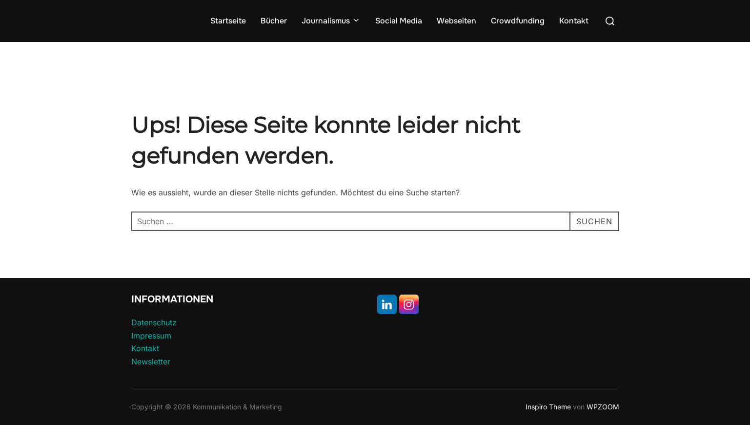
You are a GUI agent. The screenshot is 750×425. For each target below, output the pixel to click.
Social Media (398, 21)
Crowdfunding (518, 21)
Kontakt (573, 21)
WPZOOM (603, 407)
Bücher (274, 21)
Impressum (151, 335)
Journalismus (331, 21)
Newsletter (150, 361)
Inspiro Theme (548, 407)
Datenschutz (154, 322)
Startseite (228, 21)
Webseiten (456, 21)
